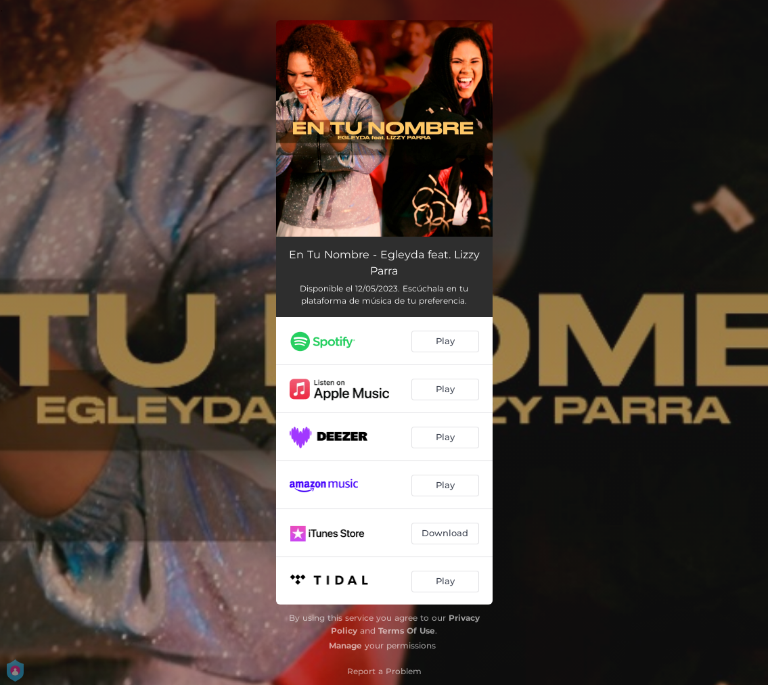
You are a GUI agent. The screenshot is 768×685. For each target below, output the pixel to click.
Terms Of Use (406, 630)
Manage (345, 645)
